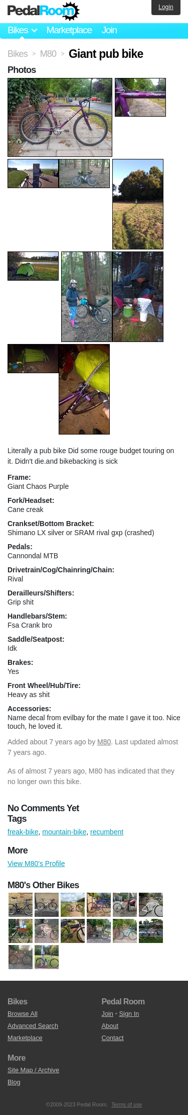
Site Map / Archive (33, 1070)
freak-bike (23, 832)
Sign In (129, 1013)
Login (165, 7)
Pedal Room (44, 12)
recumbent (106, 832)
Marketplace (68, 30)
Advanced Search (33, 1026)
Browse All (23, 1013)
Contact (113, 1038)
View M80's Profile (36, 864)
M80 (104, 742)
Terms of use (126, 1104)
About (110, 1026)
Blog (14, 1082)
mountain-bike (64, 832)
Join (109, 30)
